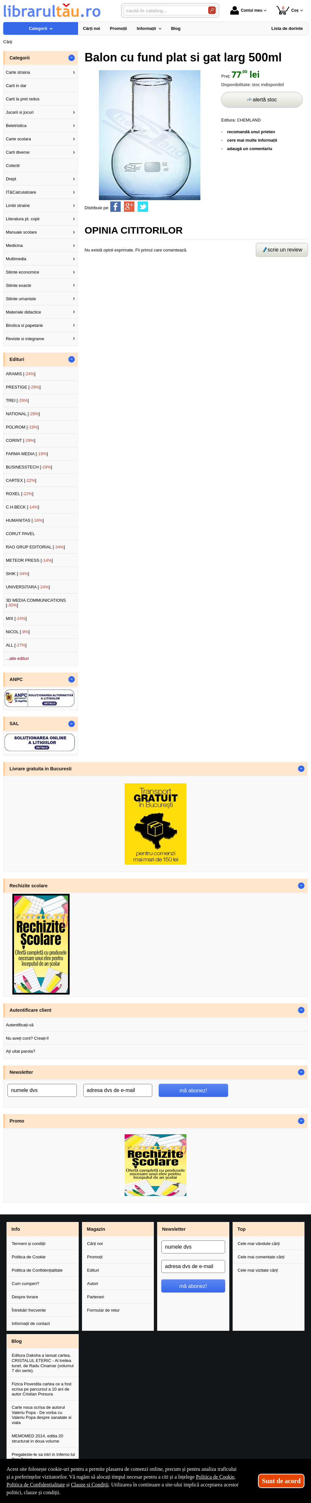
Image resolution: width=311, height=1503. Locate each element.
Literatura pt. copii (22, 218)
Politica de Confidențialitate (37, 1270)
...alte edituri (17, 658)
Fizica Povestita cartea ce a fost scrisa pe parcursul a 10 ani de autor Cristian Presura (42, 1388)
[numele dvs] (42, 1090)
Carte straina (18, 72)
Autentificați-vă (20, 1024)
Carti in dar (16, 85)
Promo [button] (16, 1121)
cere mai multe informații (252, 140)
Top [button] (241, 1229)
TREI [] (17, 400)
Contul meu (246, 10)
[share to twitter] (143, 206)
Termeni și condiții (28, 1243)
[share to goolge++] (129, 206)
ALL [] (16, 645)
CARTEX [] (21, 480)
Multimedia (16, 258)
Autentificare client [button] (30, 1010)
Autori (92, 1283)
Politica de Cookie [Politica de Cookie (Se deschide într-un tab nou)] (215, 1477)
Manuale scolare (21, 232)
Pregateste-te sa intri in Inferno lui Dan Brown (43, 1457)
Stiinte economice (22, 272)
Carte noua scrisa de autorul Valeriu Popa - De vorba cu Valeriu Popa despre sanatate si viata (41, 1415)
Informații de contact (31, 1323)
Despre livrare (25, 1296)
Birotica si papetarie (24, 325)
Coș (287, 10)
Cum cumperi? (25, 1283)
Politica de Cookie (29, 1256)
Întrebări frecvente (29, 1310)
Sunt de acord (281, 1480)
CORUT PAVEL (20, 533)
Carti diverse (18, 152)
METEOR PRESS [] (29, 560)
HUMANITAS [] (25, 520)
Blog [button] (16, 1341)
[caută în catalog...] (163, 10)
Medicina (14, 245)
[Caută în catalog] (212, 10)
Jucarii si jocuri (20, 112)
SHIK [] (17, 573)
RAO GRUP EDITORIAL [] (35, 547)
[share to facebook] (115, 206)
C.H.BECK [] (22, 507)
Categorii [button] (19, 57)
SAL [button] (14, 723)
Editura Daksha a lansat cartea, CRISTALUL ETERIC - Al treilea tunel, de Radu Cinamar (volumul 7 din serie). (43, 1363)
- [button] (72, 58)
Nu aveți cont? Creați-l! (27, 1038)
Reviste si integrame (25, 338)
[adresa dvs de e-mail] (118, 1090)
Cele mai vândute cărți (259, 1243)
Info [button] (15, 1229)
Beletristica (16, 125)
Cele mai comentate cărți (261, 1256)
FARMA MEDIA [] (27, 453)
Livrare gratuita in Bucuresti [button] (40, 768)
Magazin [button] (96, 1229)
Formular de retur (103, 1310)
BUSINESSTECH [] (29, 467)
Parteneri (95, 1296)
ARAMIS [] (20, 373)
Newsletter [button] (21, 1072)
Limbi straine (18, 205)
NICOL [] (18, 631)
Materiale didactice (23, 312)
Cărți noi (95, 1243)
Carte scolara (18, 138)
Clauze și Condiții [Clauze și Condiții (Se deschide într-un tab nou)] (90, 1484)
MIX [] (16, 618)
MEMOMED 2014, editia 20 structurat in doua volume (37, 1438)
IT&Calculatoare (21, 192)
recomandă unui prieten (251, 131)
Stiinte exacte (18, 285)
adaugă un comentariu (249, 148)
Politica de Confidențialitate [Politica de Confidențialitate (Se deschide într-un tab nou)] (36, 1484)
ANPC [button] (16, 679)
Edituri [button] (16, 359)
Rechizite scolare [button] (28, 885)
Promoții (95, 1256)
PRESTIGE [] (23, 387)
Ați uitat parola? (20, 1051)
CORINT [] (20, 440)
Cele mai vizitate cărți (258, 1270)
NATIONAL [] (23, 413)
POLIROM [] (22, 427)
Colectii (13, 165)
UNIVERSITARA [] (28, 586)
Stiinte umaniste (21, 298)
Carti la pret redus (22, 98)
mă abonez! (193, 1090)
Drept (11, 178)
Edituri (93, 1270)
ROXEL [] (20, 493)
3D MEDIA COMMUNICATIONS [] (36, 603)
